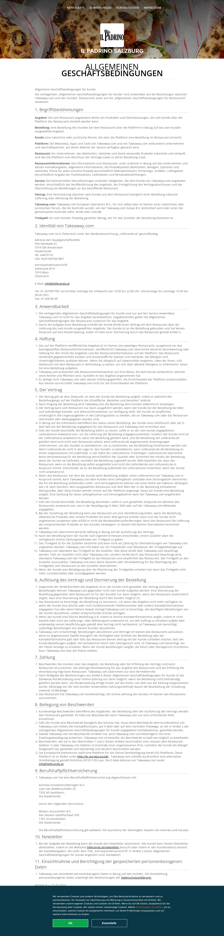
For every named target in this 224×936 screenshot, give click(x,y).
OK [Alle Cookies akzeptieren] (70, 923)
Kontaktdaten (127, 8)
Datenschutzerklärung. (136, 877)
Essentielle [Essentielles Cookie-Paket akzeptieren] (109, 923)
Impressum (152, 8)
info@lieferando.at (57, 283)
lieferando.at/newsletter (103, 847)
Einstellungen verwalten (149, 907)
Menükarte (76, 8)
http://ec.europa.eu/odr (93, 756)
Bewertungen (100, 8)
